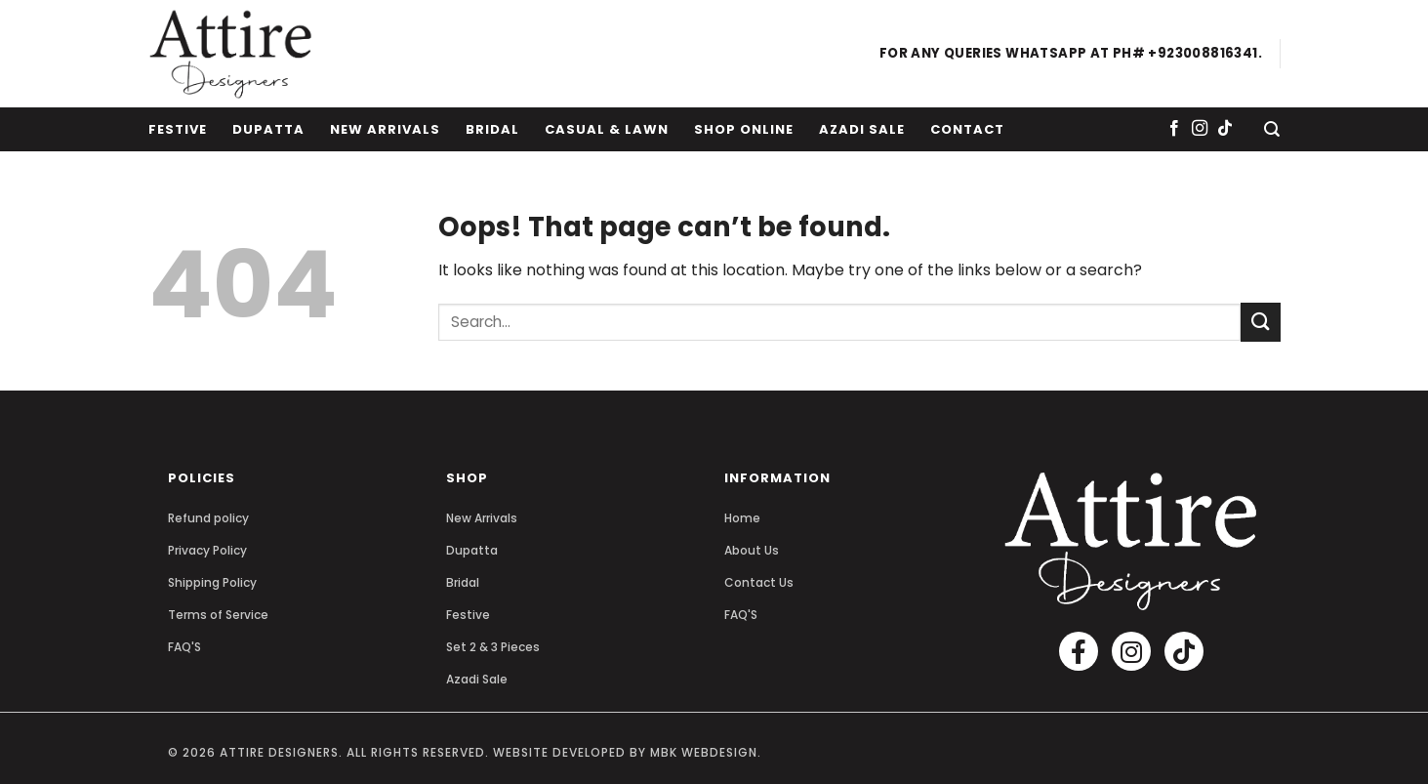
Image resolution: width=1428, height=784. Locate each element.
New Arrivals (385, 129)
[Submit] (1260, 322)
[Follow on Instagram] (1199, 129)
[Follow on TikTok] (1225, 129)
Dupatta (268, 129)
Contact (967, 129)
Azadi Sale (862, 129)
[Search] (1272, 129)
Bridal (492, 129)
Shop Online (744, 129)
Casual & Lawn (607, 129)
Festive (177, 129)
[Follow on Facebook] (1174, 129)
